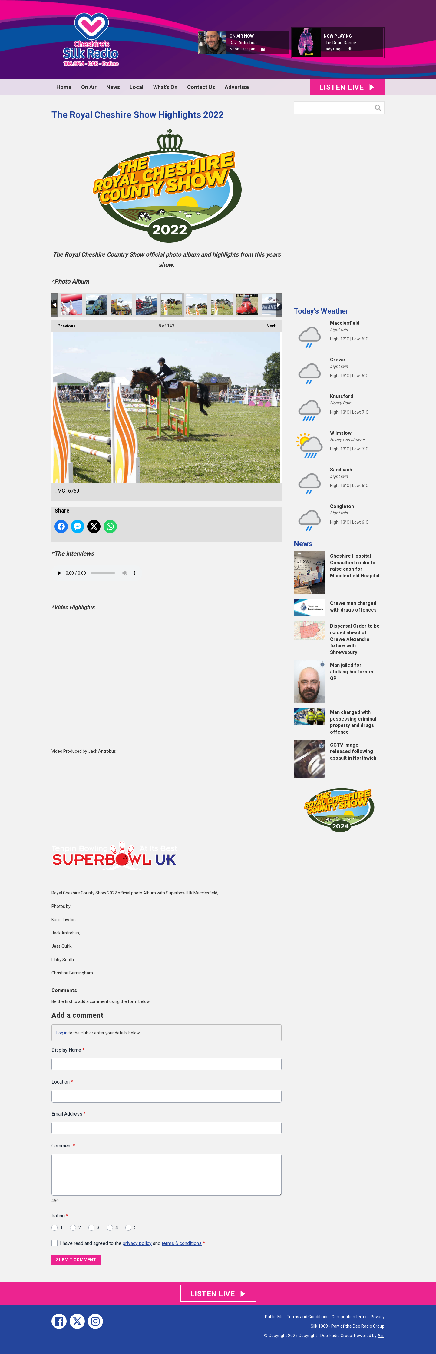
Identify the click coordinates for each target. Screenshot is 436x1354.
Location (62, 1082)
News (113, 87)
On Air (89, 87)
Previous (63, 324)
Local (137, 87)
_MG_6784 (146, 304)
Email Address (68, 1114)
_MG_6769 (171, 304)
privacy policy (137, 1243)
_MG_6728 (272, 304)
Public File (274, 1316)
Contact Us (201, 87)
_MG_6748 (222, 304)
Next (268, 324)
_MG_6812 (71, 304)
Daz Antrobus (243, 42)
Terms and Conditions (308, 1316)
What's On (165, 87)
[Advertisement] (339, 208)
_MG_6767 (196, 304)
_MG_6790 (96, 304)
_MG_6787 (121, 304)
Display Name (67, 1050)
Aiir (381, 1335)
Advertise (237, 87)
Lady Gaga (333, 49)
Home (63, 87)
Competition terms (350, 1316)
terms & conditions (182, 1243)
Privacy (378, 1316)
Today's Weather (321, 311)
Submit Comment (76, 1259)
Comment (63, 1146)
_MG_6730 (247, 304)
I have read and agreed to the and (132, 1243)
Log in (62, 1032)
